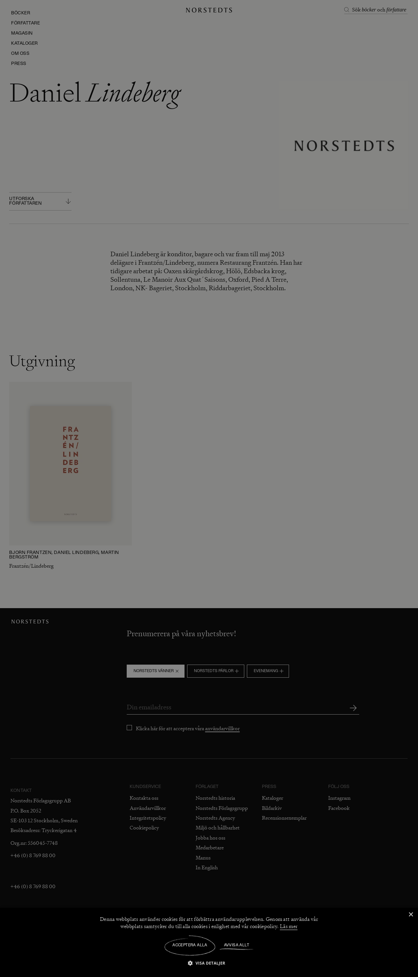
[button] (209, 963)
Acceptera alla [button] (189, 945)
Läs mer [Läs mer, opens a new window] (288, 926)
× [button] (410, 914)
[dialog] (209, 488)
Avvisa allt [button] (236, 945)
